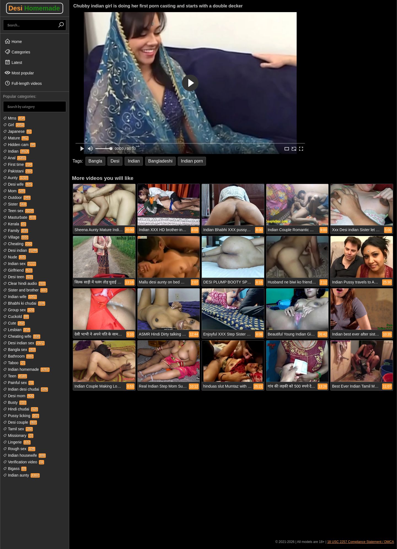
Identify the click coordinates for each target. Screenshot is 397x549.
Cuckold (16, 316)
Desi (34, 8)
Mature (16, 138)
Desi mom (18, 396)
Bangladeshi (160, 161)
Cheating (17, 244)
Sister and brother (25, 290)
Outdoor (17, 197)
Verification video (23, 462)
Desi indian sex (24, 343)
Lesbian (16, 330)
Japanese (17, 131)
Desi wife (18, 184)
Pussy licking (21, 415)
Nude (14, 257)
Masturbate (19, 217)
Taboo (14, 363)
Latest (13, 62)
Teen (15, 376)
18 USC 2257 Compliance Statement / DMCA (360, 542)
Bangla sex (19, 349)
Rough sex (19, 449)
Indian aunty (21, 475)
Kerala (14, 224)
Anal (14, 158)
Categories (17, 52)
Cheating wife (21, 336)
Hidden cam (19, 144)
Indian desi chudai (25, 389)
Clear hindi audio (24, 283)
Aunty (15, 177)
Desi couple (20, 422)
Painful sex (18, 382)
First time (18, 164)
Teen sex (18, 211)
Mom (14, 191)
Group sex (18, 310)
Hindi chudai (20, 409)
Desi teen (18, 277)
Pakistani (18, 171)
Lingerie (17, 442)
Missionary (18, 435)
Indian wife (20, 296)
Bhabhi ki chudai (24, 303)
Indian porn (192, 161)
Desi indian (20, 250)
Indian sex (19, 263)
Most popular (19, 73)
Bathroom (18, 356)
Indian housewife (24, 455)
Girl (14, 125)
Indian (16, 151)
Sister (15, 204)
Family (15, 230)
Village (15, 237)
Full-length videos (23, 83)
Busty (14, 402)
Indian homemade (26, 369)
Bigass (14, 468)
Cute (14, 323)
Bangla (95, 161)
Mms (14, 118)
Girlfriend (18, 270)
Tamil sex (18, 429)
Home (13, 41)
